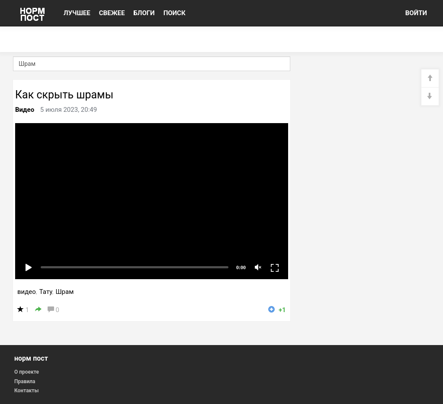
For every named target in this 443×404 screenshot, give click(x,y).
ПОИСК (175, 13)
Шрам (64, 292)
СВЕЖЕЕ (112, 13)
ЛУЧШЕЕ (77, 13)
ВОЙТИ (416, 13)
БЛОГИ (143, 13)
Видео (24, 110)
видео (26, 292)
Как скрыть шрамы (64, 94)
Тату (45, 292)
